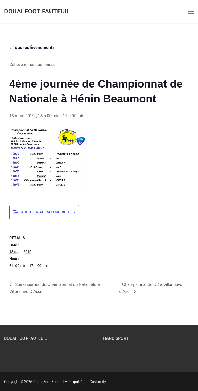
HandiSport (116, 338)
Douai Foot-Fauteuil (25, 338)
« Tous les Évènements (32, 47)
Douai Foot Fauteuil (37, 11)
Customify (97, 382)
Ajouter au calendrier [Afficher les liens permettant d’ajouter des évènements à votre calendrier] (45, 212)
